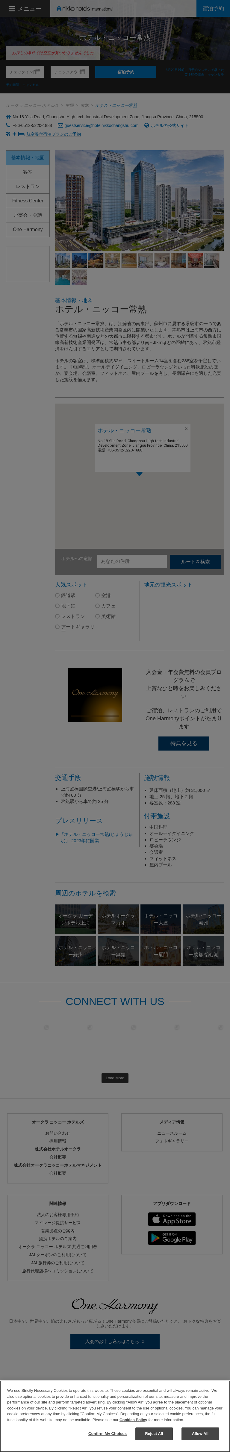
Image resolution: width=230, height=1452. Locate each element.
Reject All (154, 1433)
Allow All (200, 1433)
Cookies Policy (133, 1420)
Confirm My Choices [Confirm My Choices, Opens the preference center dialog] (107, 1433)
